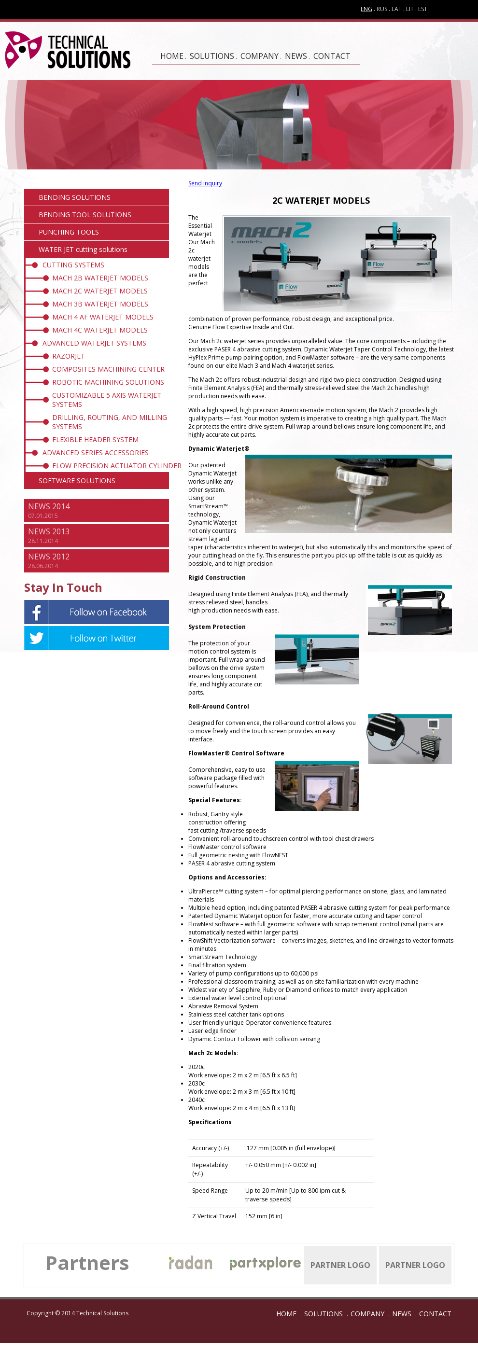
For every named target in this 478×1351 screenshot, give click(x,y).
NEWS (296, 56)
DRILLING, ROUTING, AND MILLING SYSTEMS (109, 422)
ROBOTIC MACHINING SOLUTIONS (108, 382)
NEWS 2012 (49, 556)
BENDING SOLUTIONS (75, 197)
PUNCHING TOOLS (69, 232)
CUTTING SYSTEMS (73, 264)
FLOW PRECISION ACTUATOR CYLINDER (117, 465)
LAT (397, 9)
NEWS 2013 (49, 531)
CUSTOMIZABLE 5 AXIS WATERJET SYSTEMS (106, 399)
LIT (410, 9)
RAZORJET (68, 356)
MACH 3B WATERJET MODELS (100, 303)
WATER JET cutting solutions (83, 249)
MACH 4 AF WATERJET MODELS (103, 316)
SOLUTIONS (212, 56)
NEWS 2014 (49, 506)
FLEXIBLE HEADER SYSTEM (95, 439)
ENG (366, 9)
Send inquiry (205, 183)
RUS (382, 9)
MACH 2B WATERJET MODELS (100, 277)
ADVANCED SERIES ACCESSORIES (95, 452)
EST (422, 9)
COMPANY (259, 56)
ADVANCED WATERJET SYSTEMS (94, 343)
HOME (171, 56)
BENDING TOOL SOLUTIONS (85, 214)
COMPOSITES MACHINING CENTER (108, 369)
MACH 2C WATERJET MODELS (100, 290)
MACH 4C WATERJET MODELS (100, 329)
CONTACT (332, 56)
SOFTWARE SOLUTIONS (77, 480)
